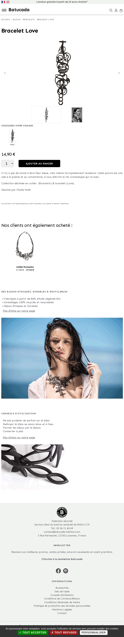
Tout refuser (64, 632)
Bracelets (29, 19)
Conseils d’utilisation (62, 595)
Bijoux (17, 19)
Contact (62, 613)
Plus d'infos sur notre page (19, 310)
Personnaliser (94, 632)
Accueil (5, 19)
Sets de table (62, 591)
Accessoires (62, 587)
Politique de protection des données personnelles (62, 605)
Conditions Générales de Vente (62, 602)
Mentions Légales (62, 609)
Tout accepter (32, 632)
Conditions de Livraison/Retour (62, 598)
